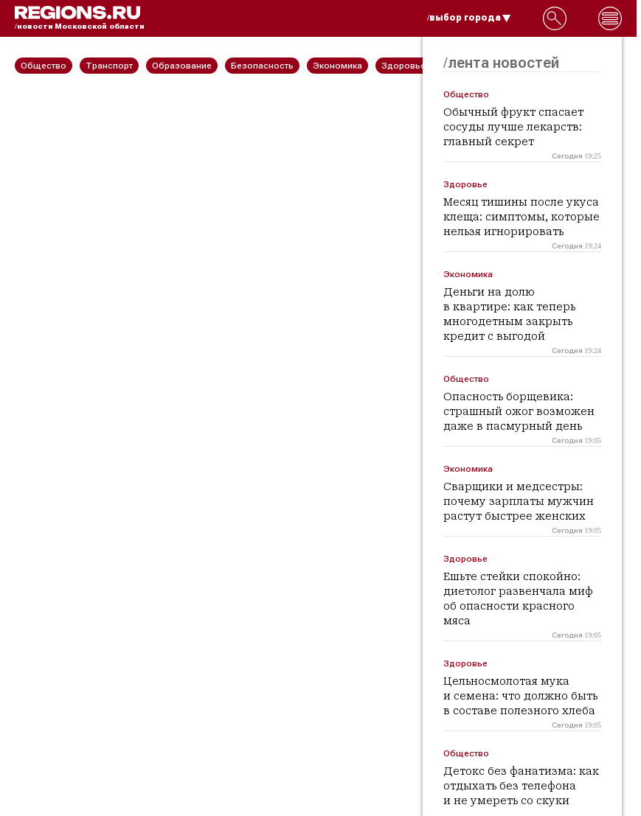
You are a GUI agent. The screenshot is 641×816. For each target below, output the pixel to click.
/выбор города (469, 18)
